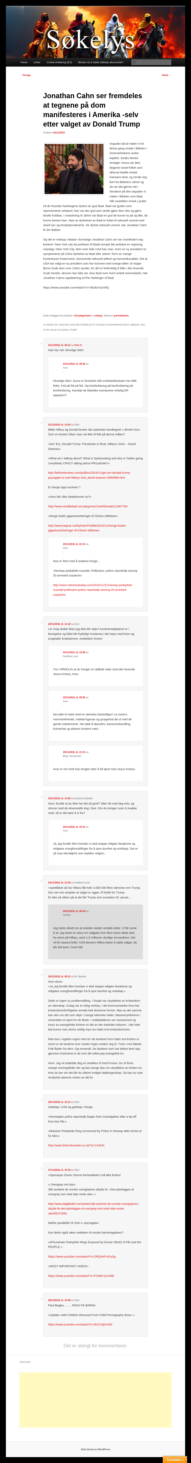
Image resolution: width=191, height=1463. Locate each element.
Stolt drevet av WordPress (95, 1449)
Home (24, 62)
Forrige (25, 75)
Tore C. (78, 345)
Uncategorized (82, 315)
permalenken (121, 315)
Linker (37, 62)
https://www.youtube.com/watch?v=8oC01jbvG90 (80, 1324)
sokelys (98, 315)
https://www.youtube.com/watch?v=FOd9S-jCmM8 (81, 1275)
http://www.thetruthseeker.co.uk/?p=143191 (76, 1145)
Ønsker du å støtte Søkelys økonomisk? (100, 62)
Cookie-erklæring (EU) (59, 62)
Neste (167, 75)
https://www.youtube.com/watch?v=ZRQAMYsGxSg (82, 1256)
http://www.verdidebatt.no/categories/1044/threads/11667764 (87, 506)
